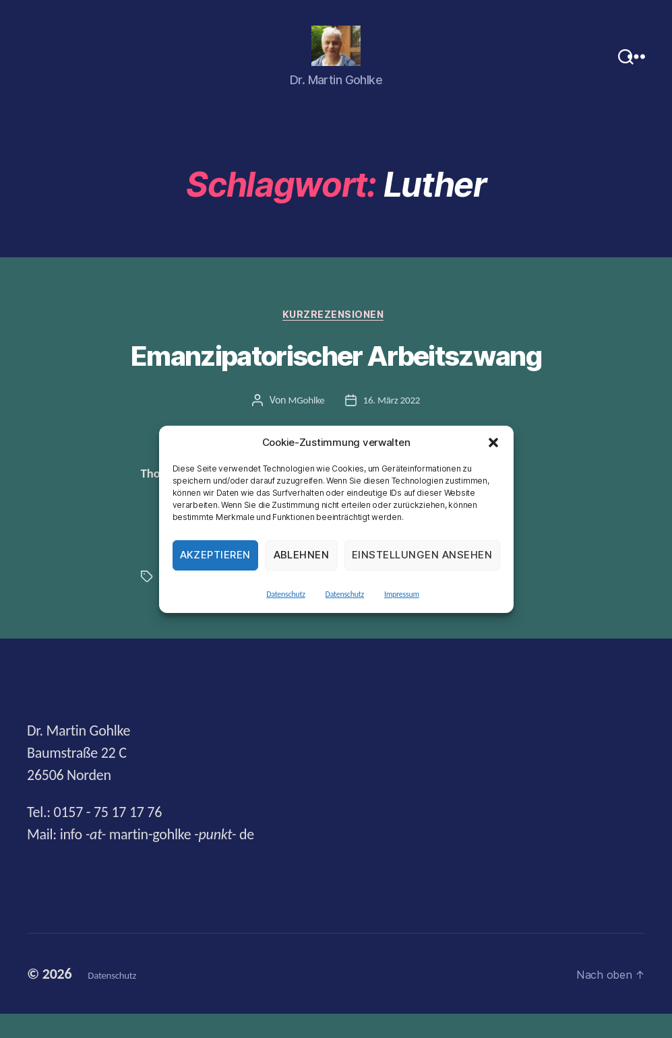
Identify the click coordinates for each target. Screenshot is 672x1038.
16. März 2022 (393, 423)
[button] (493, 442)
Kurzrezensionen (336, 337)
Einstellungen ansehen (422, 554)
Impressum (401, 594)
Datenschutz (285, 594)
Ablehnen (302, 554)
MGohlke (305, 423)
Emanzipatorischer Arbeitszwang (336, 380)
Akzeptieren (215, 554)
